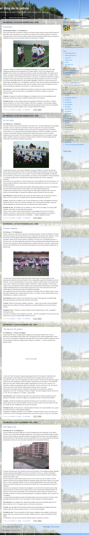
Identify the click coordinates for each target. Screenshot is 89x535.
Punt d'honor (7, 27)
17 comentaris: (27, 218)
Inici (4, 17)
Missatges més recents (11, 527)
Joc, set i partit (8, 120)
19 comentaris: (27, 416)
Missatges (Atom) (16, 530)
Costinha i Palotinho (10, 228)
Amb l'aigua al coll (9, 427)
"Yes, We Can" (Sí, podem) (12, 329)
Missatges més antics (51, 527)
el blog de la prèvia (14, 8)
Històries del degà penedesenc (18, 17)
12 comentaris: (27, 521)
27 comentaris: (27, 318)
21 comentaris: (27, 109)
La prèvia (75, 25)
